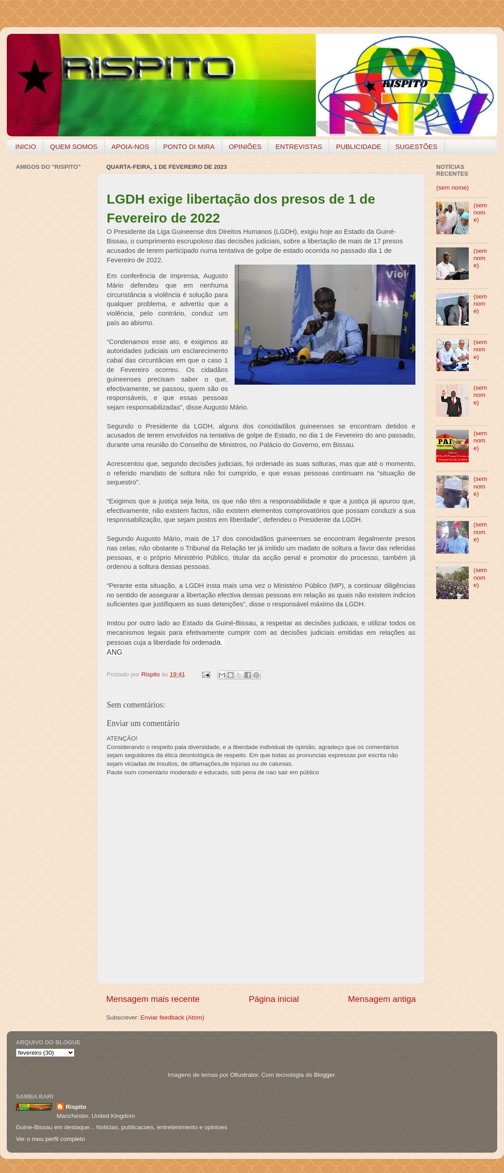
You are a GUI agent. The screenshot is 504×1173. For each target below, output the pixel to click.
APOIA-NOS (130, 146)
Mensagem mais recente (153, 999)
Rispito (76, 1106)
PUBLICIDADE (358, 146)
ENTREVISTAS (298, 146)
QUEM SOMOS (74, 146)
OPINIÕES (245, 146)
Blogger (324, 1074)
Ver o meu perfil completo (50, 1139)
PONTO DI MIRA (189, 146)
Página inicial (274, 999)
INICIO (25, 146)
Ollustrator (244, 1074)
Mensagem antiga (382, 999)
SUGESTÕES (417, 146)
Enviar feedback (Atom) (172, 1017)
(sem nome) (452, 187)
